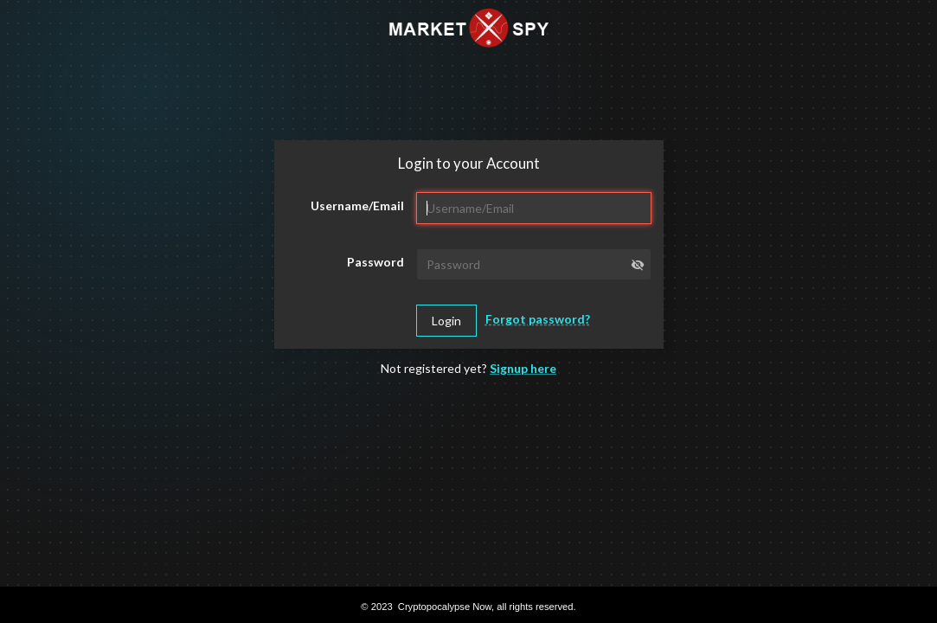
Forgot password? (537, 319)
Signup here (523, 368)
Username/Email (357, 205)
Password (375, 261)
